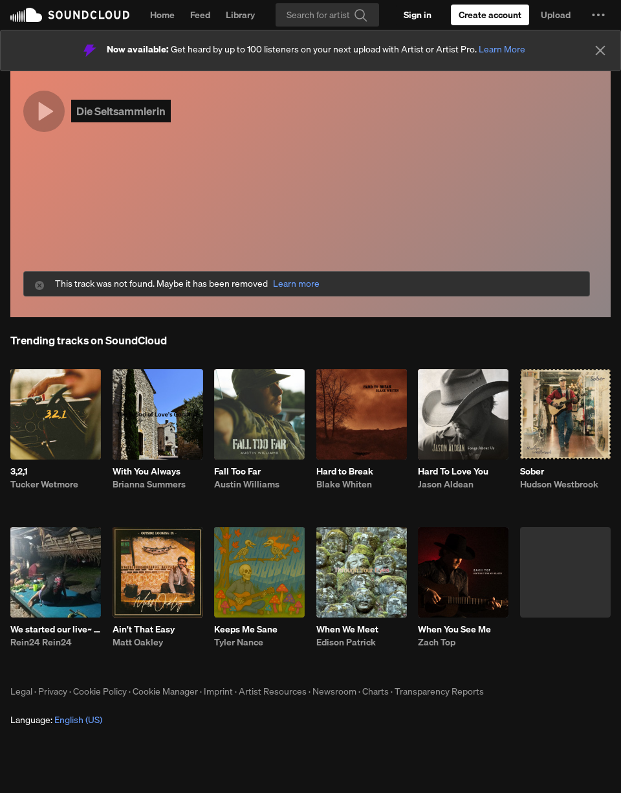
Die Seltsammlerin (121, 111)
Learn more (296, 284)
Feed (200, 15)
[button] (598, 15)
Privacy (52, 691)
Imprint (218, 691)
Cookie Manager (165, 691)
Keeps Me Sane (246, 629)
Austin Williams (246, 484)
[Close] (600, 50)
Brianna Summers (149, 484)
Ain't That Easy (144, 629)
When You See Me (454, 629)
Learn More (502, 49)
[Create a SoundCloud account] (490, 15)
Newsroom (334, 691)
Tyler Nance (238, 642)
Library (240, 15)
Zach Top (436, 642)
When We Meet (347, 629)
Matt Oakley (138, 642)
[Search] (327, 15)
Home (162, 15)
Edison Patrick (346, 642)
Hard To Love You (453, 471)
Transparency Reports (439, 691)
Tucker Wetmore (44, 484)
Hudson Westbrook (559, 484)
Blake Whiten (344, 484)
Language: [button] (56, 720)
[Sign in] (417, 15)
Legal (21, 691)
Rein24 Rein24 (41, 642)
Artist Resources (273, 691)
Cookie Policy (100, 691)
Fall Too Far (237, 471)
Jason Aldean (446, 484)
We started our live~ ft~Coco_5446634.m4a (55, 629)
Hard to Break (344, 471)
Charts (375, 691)
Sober (532, 471)
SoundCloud (69, 15)
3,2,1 (19, 471)
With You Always (146, 471)
